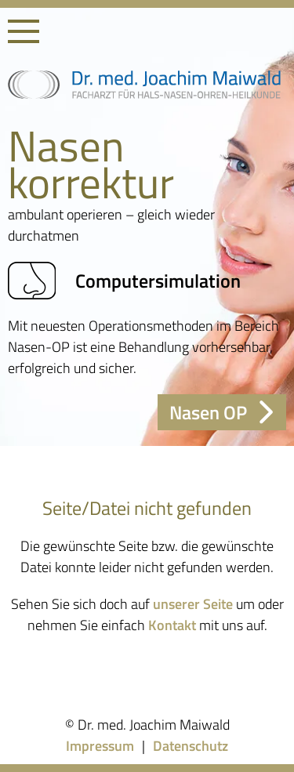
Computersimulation (124, 280)
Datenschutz (190, 745)
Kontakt (172, 625)
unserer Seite (193, 603)
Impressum (100, 745)
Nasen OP (221, 412)
